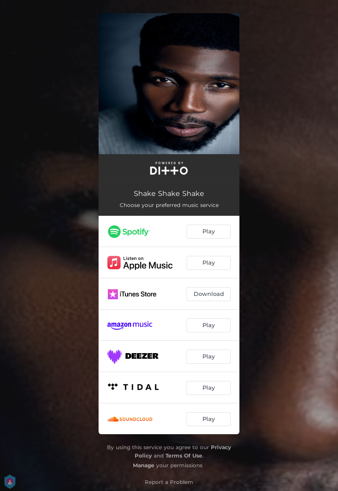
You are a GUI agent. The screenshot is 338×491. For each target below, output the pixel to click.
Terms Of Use (183, 455)
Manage (143, 465)
